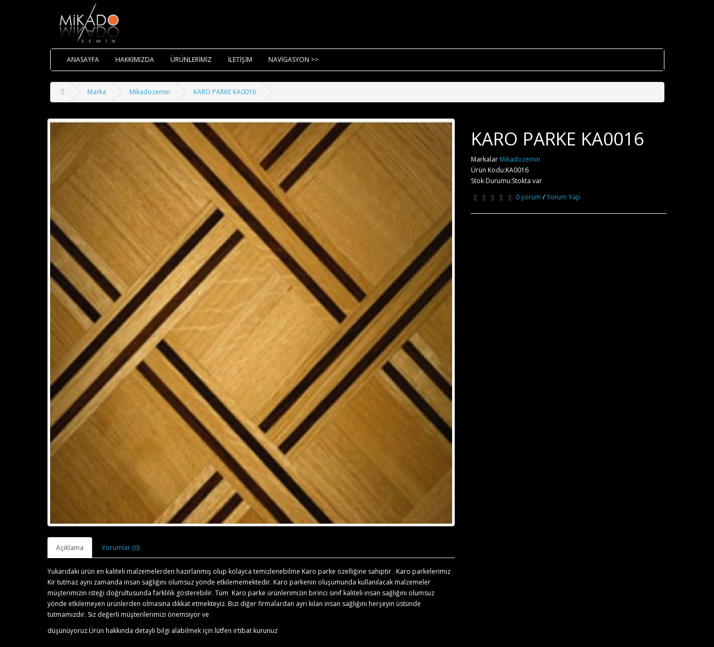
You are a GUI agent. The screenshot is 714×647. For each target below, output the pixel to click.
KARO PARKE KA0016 (224, 91)
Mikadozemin (149, 91)
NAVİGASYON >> (293, 59)
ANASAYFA (83, 59)
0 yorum (528, 196)
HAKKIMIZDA (134, 59)
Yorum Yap (563, 196)
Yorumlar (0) (121, 547)
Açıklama (70, 547)
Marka (96, 91)
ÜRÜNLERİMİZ (191, 59)
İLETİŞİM (240, 59)
